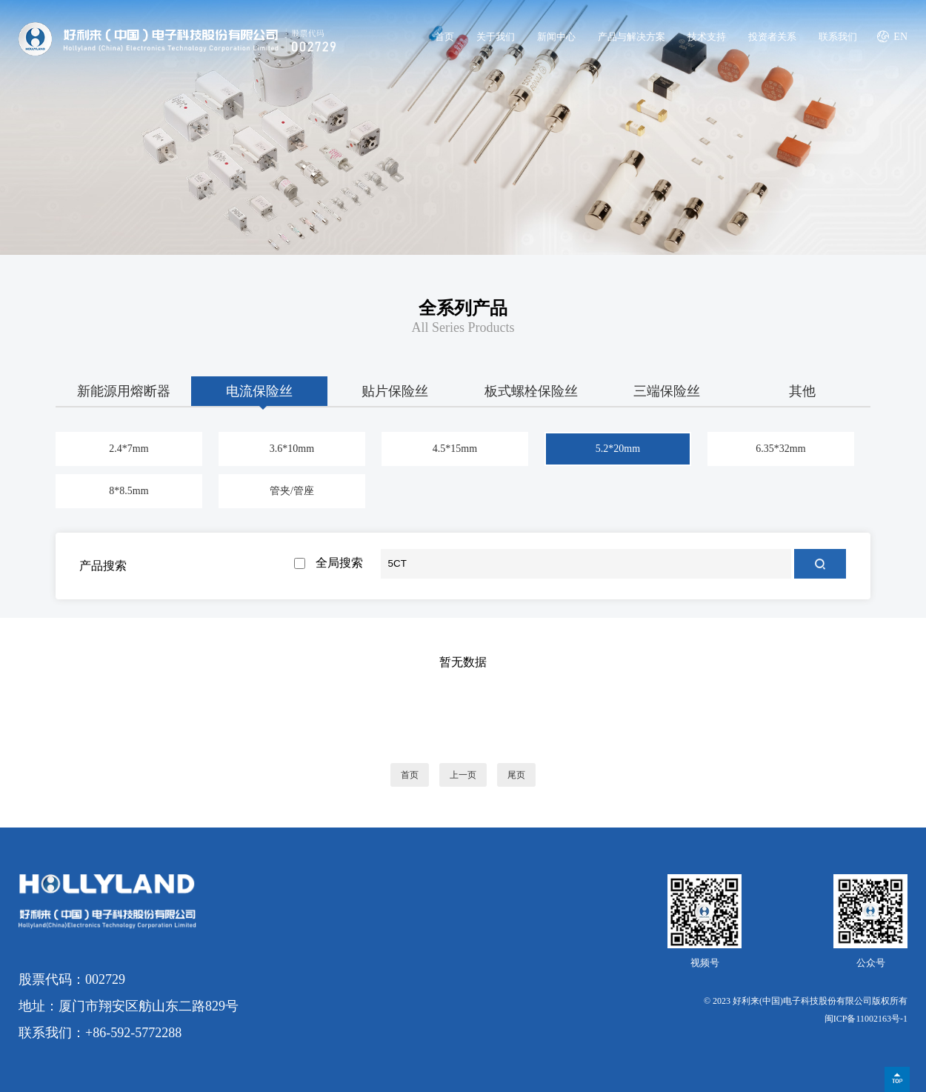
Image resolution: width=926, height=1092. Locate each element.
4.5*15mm (455, 448)
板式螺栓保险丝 (531, 391)
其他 (802, 391)
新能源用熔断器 (123, 391)
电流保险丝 (259, 391)
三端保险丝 (666, 391)
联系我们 (838, 36)
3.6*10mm (292, 448)
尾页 (516, 774)
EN (900, 36)
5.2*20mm (618, 448)
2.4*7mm (128, 448)
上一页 (463, 774)
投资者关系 (772, 36)
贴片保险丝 (395, 391)
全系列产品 (463, 308)
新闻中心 (556, 36)
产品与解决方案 (631, 36)
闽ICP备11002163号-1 (866, 1018)
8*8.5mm (128, 490)
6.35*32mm (780, 448)
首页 (444, 36)
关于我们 (495, 36)
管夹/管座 (292, 490)
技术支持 (706, 36)
